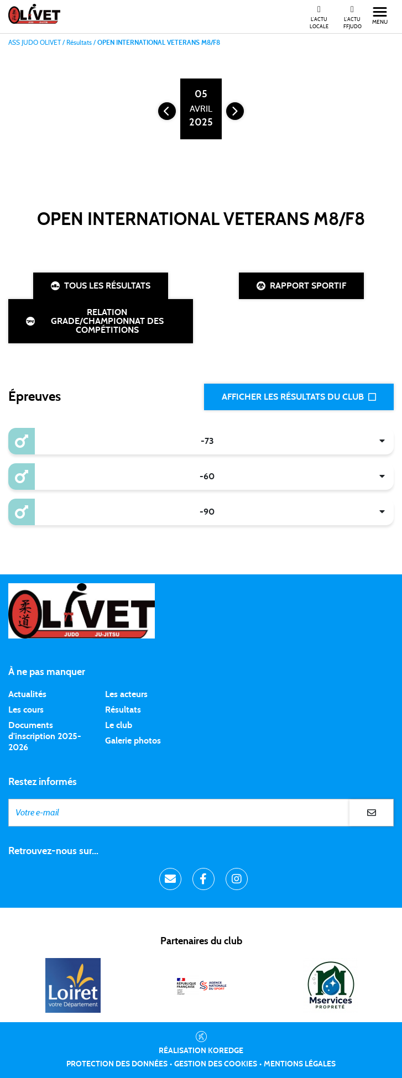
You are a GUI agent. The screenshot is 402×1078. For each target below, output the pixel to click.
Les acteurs (126, 694)
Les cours (26, 709)
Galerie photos (133, 740)
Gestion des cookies (215, 1064)
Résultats (123, 709)
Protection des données (117, 1064)
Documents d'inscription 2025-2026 (44, 736)
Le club (118, 725)
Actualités (27, 694)
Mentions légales (300, 1064)
